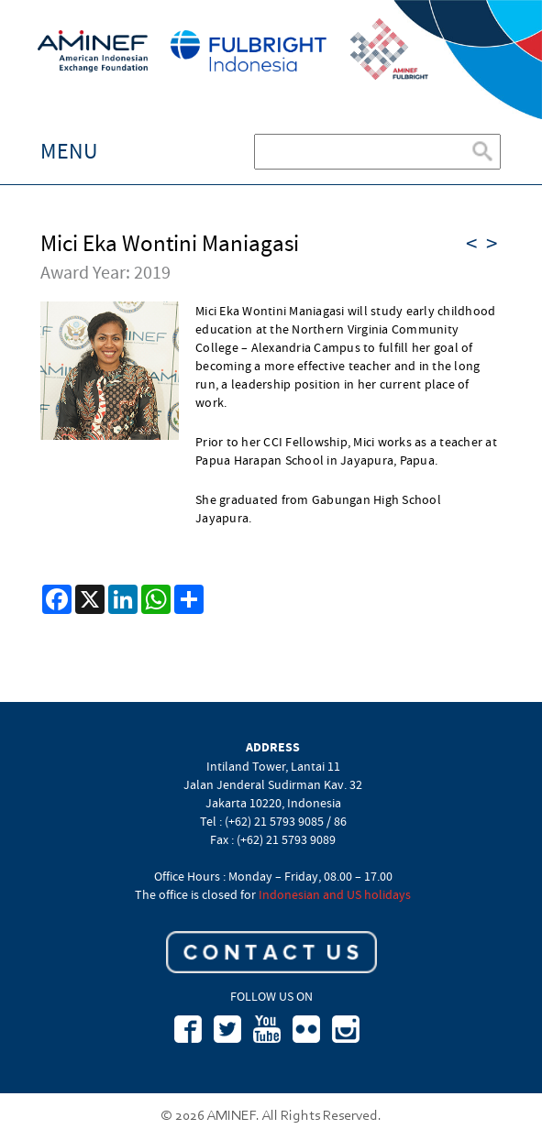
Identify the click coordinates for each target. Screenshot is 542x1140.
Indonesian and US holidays (335, 894)
